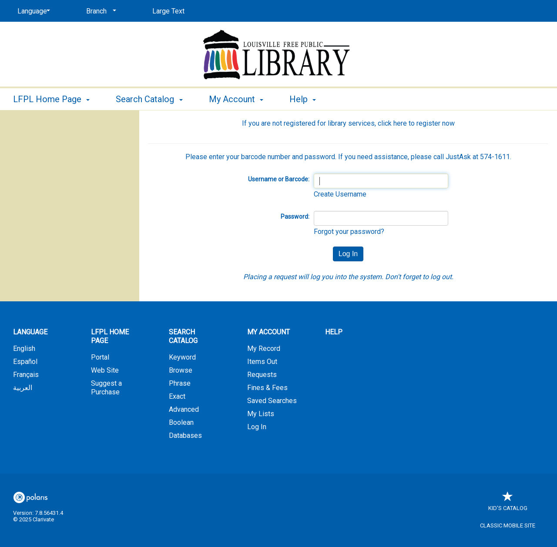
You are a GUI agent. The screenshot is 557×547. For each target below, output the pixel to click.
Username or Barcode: (278, 179)
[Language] (32, 11)
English (24, 348)
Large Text (168, 11)
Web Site (105, 370)
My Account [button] (236, 99)
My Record (263, 348)
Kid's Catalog (507, 503)
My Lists (260, 414)
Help (333, 332)
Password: (295, 216)
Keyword (182, 357)
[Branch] (99, 11)
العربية (22, 388)
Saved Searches (272, 401)
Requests (262, 374)
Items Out (262, 361)
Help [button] (302, 99)
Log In (256, 427)
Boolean (181, 422)
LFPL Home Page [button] (51, 99)
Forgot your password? (349, 231)
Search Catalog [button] (149, 99)
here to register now (424, 123)
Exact (177, 396)
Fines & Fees (267, 388)
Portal (100, 357)
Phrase (180, 383)
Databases (185, 435)
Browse (180, 370)
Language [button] (30, 332)
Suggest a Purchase (106, 387)
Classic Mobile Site (507, 525)
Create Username (340, 194)
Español (25, 361)
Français (26, 374)
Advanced (184, 409)
